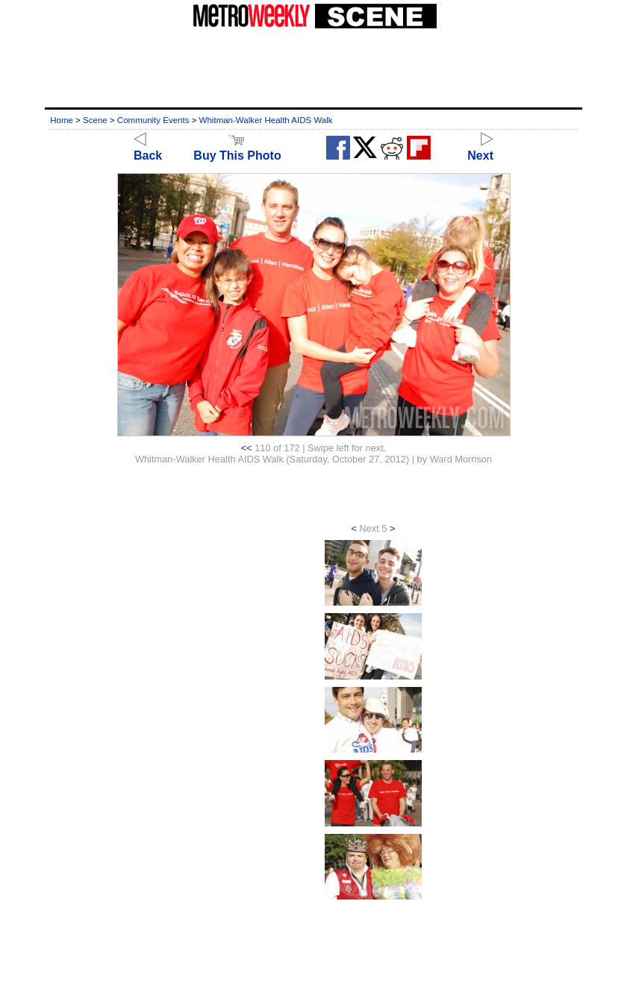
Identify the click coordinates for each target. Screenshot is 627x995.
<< (246, 447)
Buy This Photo (237, 149)
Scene (95, 120)
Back (148, 149)
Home (61, 120)
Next (480, 149)
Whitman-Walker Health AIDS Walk (266, 120)
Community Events (153, 120)
